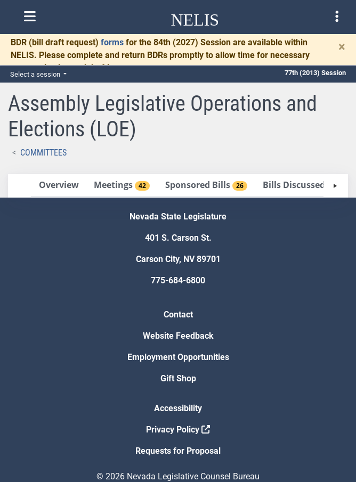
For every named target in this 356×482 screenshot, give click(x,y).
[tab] (58, 186)
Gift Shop (178, 378)
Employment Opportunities (178, 357)
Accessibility (178, 408)
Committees (43, 153)
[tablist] (178, 186)
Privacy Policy (178, 429)
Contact (178, 314)
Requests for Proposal (178, 451)
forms (112, 42)
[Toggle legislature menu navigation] (337, 16)
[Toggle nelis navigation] (30, 16)
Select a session (36, 74)
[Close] (342, 47)
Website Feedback (178, 336)
